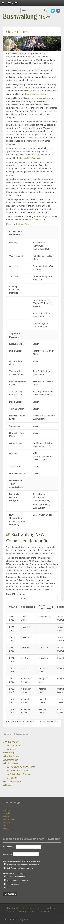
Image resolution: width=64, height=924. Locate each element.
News (12, 749)
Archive (22, 767)
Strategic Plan (22, 224)
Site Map (50, 908)
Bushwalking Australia (35, 94)
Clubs (7, 822)
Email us (45, 911)
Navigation (13, 2)
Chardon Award (13, 781)
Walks (7, 813)
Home (7, 810)
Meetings (37, 219)
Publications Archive (20, 774)
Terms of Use (33, 908)
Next (53, 721)
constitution (45, 98)
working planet (22, 919)
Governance (11, 760)
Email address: (9, 847)
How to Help (15, 745)
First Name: (8, 854)
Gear (7, 816)
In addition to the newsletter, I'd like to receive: (22, 861)
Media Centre (12, 756)
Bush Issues (10, 819)
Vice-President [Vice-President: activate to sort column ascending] (45, 607)
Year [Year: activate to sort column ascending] (12, 607)
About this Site (13, 908)
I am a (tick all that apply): (13, 874)
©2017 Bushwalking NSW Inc (20, 911)
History (9, 785)
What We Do (12, 741)
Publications (11, 763)
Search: (39, 598)
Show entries (16, 594)
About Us (9, 829)
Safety (7, 825)
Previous (46, 721)
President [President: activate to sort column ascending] (27, 607)
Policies (13, 777)
